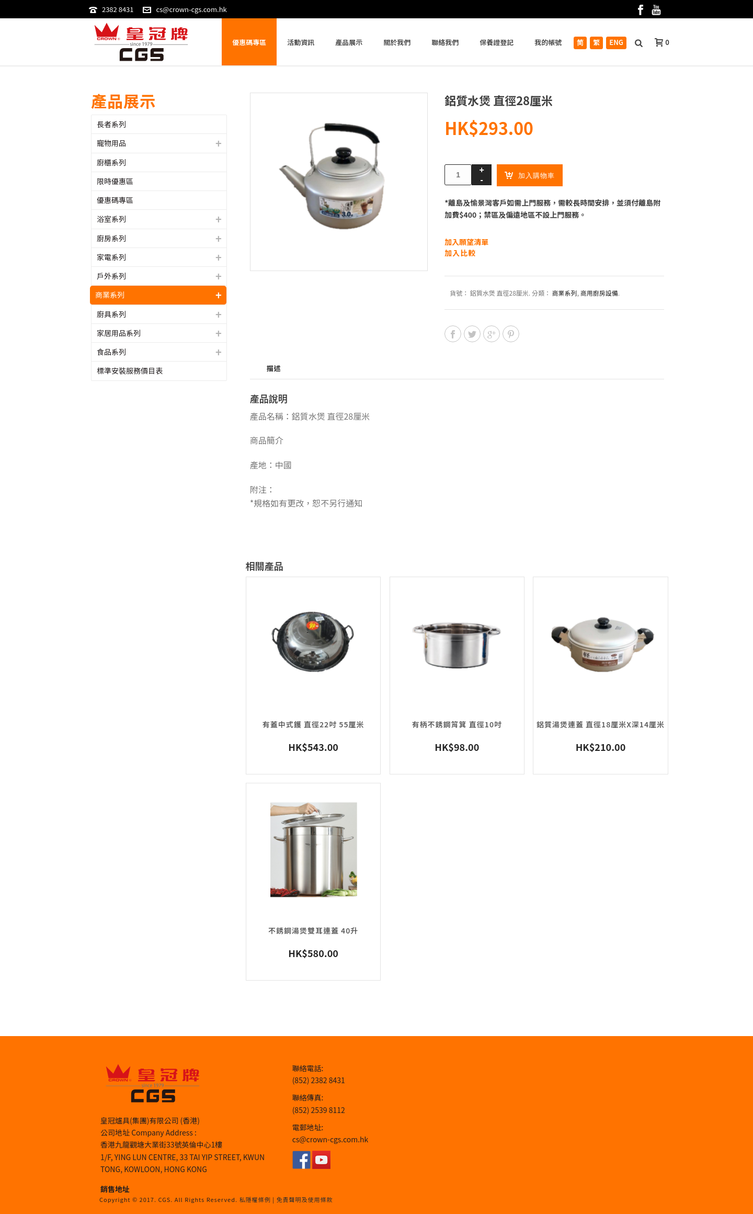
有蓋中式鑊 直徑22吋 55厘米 (313, 724)
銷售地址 (115, 1189)
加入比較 (460, 253)
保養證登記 (497, 42)
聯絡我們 (445, 42)
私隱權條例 (255, 1199)
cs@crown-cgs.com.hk (191, 9)
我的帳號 (548, 42)
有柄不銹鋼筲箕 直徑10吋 (457, 724)
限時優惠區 (115, 181)
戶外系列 (111, 276)
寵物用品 (111, 143)
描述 (274, 368)
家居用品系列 (119, 333)
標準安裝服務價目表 (130, 370)
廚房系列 (111, 238)
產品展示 (348, 42)
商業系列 (564, 292)
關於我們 (396, 42)
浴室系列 (111, 218)
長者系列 (111, 124)
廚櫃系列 (111, 162)
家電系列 (111, 257)
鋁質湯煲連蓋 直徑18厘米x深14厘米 (601, 724)
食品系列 (111, 351)
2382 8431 (118, 9)
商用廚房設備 (599, 292)
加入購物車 (530, 175)
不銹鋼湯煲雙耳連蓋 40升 (313, 930)
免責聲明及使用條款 (304, 1199)
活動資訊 (300, 42)
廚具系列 (111, 314)
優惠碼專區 (249, 42)
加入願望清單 (466, 242)
